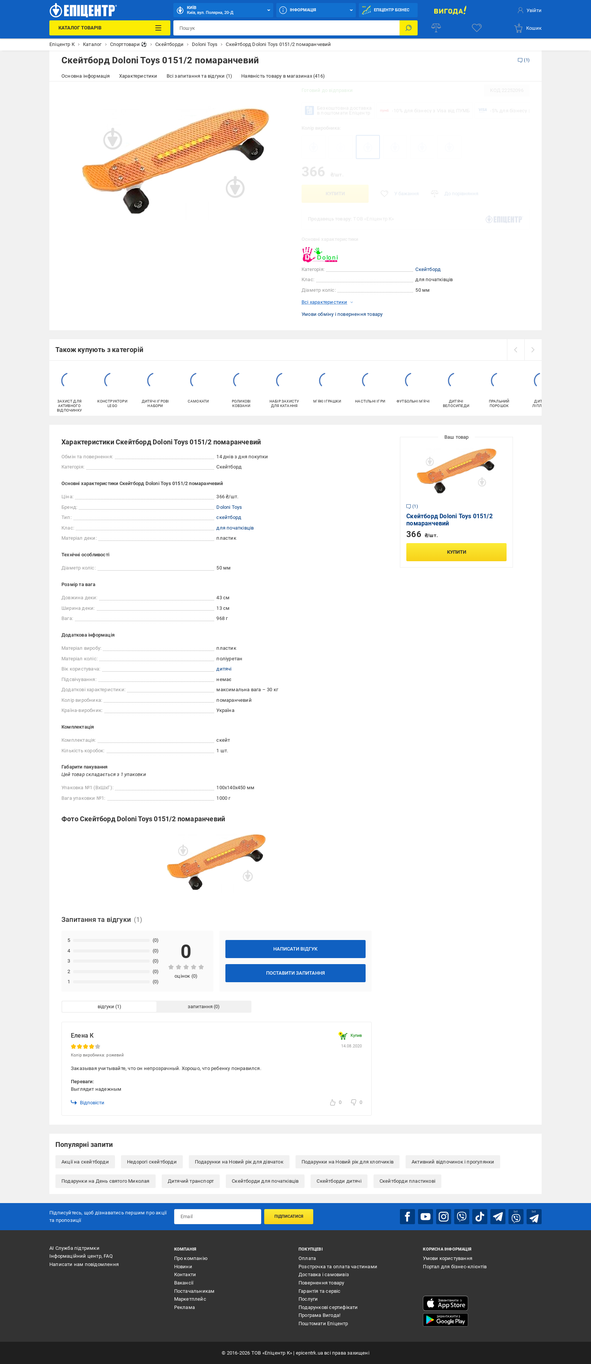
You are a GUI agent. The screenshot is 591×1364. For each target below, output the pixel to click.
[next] (533, 349)
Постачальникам (194, 1291)
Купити (335, 193)
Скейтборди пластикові (407, 1181)
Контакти (185, 1274)
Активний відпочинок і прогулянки (453, 1162)
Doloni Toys (229, 507)
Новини (183, 1266)
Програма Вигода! (319, 1315)
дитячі (223, 669)
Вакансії (184, 1283)
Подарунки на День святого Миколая (105, 1181)
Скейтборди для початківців (265, 1181)
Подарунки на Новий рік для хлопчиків (347, 1162)
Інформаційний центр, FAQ (81, 1256)
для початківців (235, 528)
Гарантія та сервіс (320, 1291)
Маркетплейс (190, 1299)
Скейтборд (428, 269)
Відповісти (87, 1102)
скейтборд (228, 517)
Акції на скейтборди (85, 1162)
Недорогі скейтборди (152, 1162)
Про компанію (191, 1258)
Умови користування (447, 1258)
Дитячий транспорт (191, 1181)
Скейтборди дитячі (339, 1181)
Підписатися (288, 1216)
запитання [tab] (200, 1006)
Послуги (308, 1299)
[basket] (527, 28)
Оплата (307, 1258)
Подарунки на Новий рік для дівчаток (239, 1162)
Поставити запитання (295, 973)
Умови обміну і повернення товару (342, 314)
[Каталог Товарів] (109, 27)
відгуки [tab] (106, 1006)
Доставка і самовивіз (324, 1274)
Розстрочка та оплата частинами (338, 1266)
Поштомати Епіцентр (323, 1323)
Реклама (184, 1307)
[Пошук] (409, 27)
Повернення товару (321, 1283)
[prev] (515, 349)
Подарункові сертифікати (328, 1307)
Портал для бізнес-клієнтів (455, 1266)
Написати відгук (295, 949)
